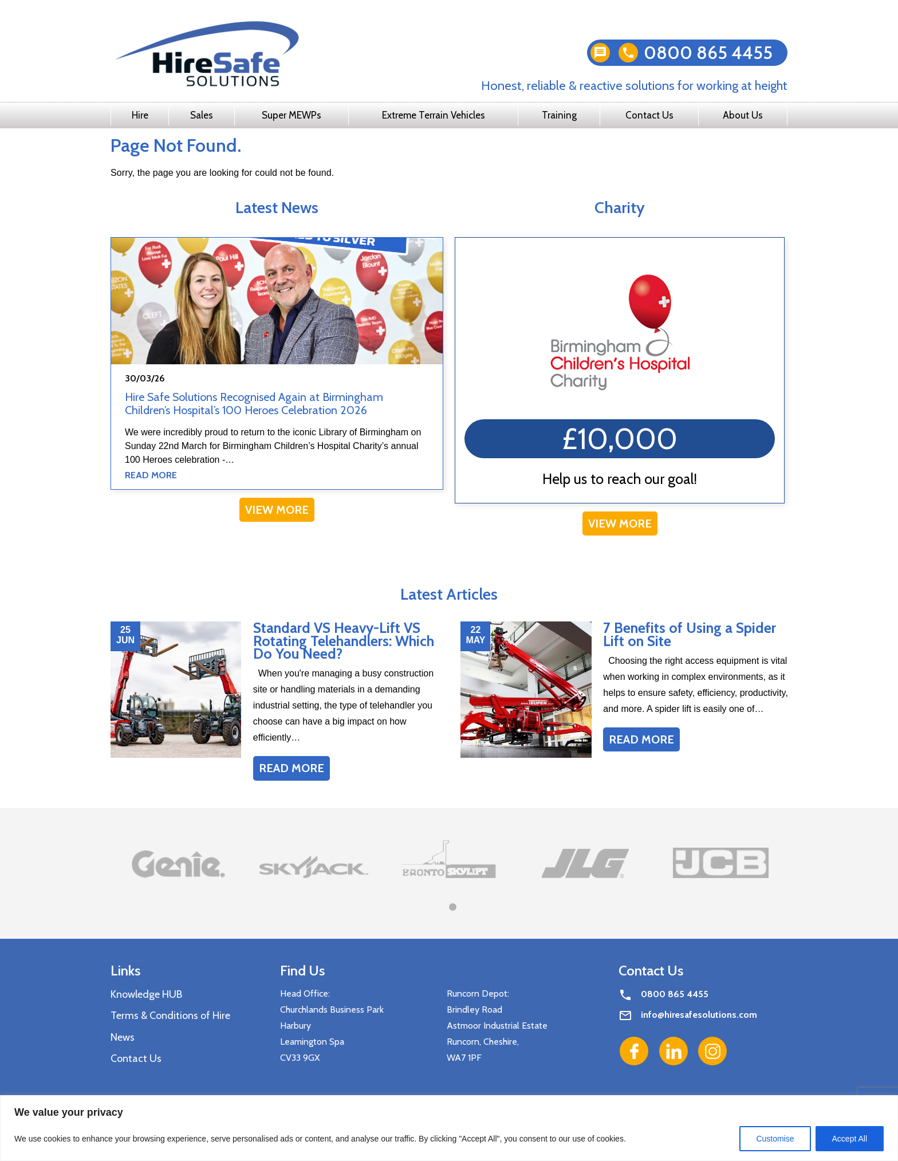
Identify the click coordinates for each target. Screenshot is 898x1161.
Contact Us (649, 115)
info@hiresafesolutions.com (699, 1014)
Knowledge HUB (146, 994)
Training (559, 115)
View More (277, 510)
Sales (201, 115)
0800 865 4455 (708, 52)
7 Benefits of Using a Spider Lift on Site (689, 634)
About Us (743, 115)
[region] (449, 1128)
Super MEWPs (291, 115)
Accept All (849, 1138)
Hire (140, 115)
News (123, 1037)
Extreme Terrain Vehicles (433, 115)
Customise (775, 1138)
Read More (151, 475)
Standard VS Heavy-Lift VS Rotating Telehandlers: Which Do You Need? (343, 640)
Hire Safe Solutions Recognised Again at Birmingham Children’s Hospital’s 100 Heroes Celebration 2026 (254, 403)
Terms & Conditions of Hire (170, 1015)
